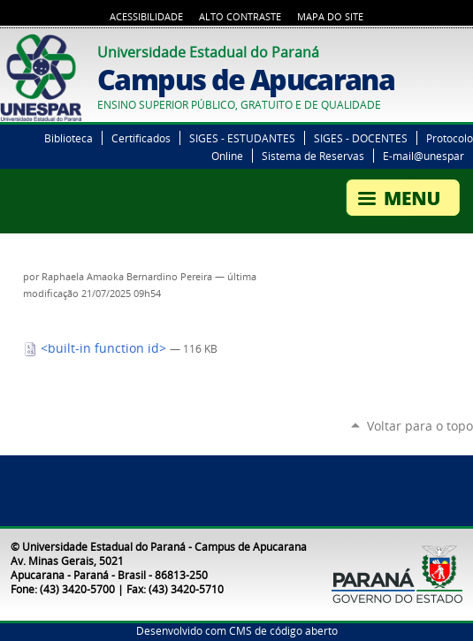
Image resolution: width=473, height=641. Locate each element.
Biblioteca (68, 138)
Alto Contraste (240, 17)
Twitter (442, 49)
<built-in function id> (96, 348)
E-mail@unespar (423, 156)
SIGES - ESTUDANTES (242, 138)
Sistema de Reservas (313, 156)
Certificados (141, 138)
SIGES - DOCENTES (361, 138)
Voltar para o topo (420, 425)
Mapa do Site (330, 17)
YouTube (464, 49)
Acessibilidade (146, 17)
